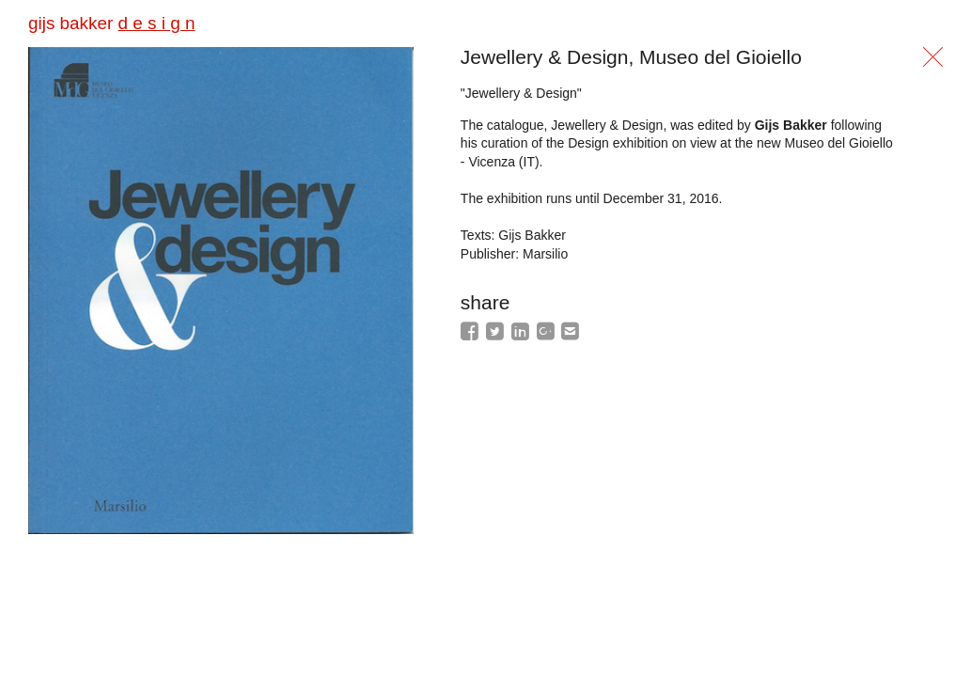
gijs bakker (111, 23)
